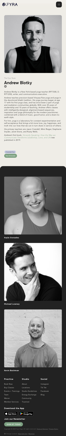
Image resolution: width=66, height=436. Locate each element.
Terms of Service (42, 429)
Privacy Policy (53, 429)
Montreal (32, 434)
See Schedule (10, 156)
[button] (59, 4)
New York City (22, 434)
